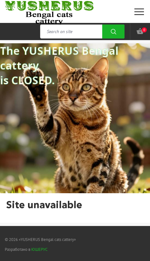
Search (113, 32)
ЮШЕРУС (39, 249)
